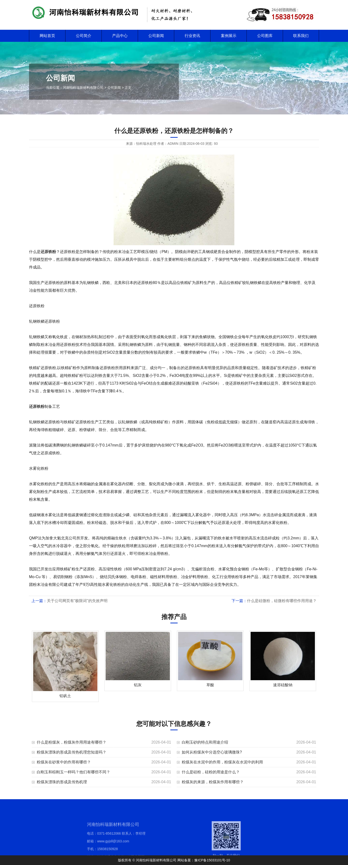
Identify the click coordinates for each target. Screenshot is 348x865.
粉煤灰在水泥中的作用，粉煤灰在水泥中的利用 (222, 762)
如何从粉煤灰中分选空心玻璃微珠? (212, 752)
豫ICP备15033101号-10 (212, 860)
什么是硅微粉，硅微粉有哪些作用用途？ (282, 601)
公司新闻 (156, 36)
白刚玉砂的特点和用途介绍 (205, 742)
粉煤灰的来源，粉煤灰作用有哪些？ (213, 782)
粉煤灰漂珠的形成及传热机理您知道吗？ (71, 752)
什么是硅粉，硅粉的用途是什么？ (211, 772)
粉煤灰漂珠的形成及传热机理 (62, 782)
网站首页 (47, 36)
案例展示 (228, 36)
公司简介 (83, 36)
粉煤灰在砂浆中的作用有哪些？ (64, 762)
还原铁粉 (48, 252)
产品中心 (120, 36)
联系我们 (301, 36)
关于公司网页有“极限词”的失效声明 (77, 601)
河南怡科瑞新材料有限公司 (83, 87)
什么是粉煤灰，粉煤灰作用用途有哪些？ (71, 742)
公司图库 (265, 36)
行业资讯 (192, 36)
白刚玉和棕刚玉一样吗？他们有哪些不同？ (73, 772)
